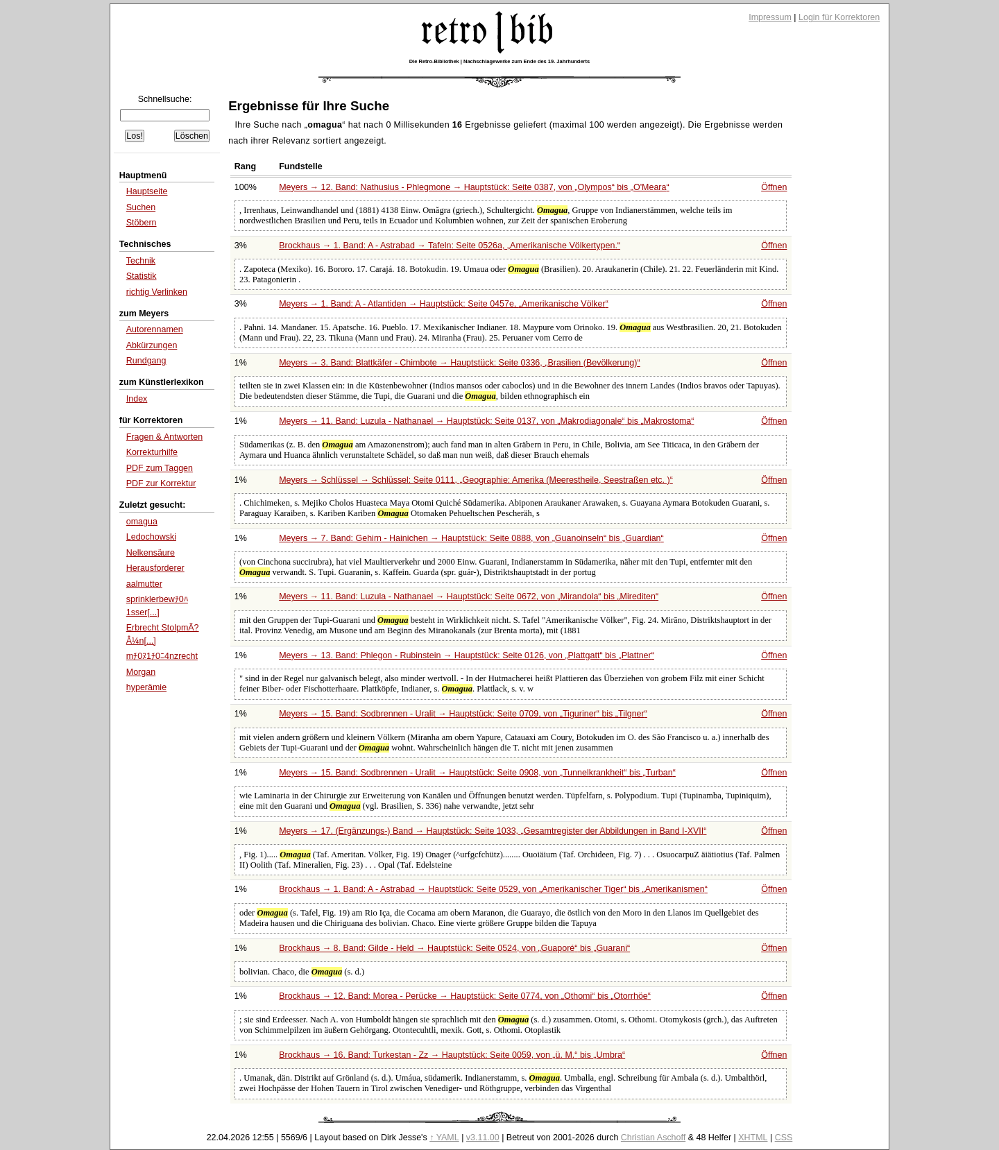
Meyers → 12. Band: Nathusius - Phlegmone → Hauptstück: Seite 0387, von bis (474, 187)
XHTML (752, 1137)
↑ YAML (444, 1137)
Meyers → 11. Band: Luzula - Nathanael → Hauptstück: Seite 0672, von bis (468, 596)
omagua (141, 521)
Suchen (140, 207)
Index (137, 399)
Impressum (770, 17)
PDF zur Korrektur (161, 483)
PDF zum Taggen (159, 468)
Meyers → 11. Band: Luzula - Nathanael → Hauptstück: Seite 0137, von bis (486, 421)
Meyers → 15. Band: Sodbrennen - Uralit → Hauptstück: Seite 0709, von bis (463, 714)
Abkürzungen (152, 345)
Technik (140, 261)
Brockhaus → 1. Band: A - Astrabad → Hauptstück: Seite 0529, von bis (493, 889)
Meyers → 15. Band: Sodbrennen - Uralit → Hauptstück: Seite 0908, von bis (477, 773)
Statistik (141, 276)
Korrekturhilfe (152, 452)
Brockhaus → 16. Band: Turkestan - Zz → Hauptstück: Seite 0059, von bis (452, 1055)
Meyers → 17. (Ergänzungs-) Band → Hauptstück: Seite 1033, (492, 831)
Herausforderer (155, 568)
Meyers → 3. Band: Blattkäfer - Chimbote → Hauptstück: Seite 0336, (459, 363)
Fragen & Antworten (164, 437)
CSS (784, 1137)
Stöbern (141, 223)
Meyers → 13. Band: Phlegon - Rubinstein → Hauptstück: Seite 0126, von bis (466, 655)
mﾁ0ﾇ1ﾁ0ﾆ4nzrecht (162, 656)
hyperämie (146, 687)
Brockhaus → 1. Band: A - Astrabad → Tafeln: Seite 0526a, (449, 245)
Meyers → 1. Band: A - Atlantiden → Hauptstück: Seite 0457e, (443, 304)
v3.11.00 (483, 1137)
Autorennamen (154, 329)
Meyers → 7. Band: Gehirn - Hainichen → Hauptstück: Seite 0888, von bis (471, 538)
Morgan (140, 672)
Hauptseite (147, 191)
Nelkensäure (150, 553)
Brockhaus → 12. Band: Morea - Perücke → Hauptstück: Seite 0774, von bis (465, 996)
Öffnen (774, 187)
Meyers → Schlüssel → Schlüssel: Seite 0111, (476, 480)
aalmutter (144, 584)
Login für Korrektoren (839, 17)
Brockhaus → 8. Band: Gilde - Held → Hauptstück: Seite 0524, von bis (454, 948)
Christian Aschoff (653, 1137)
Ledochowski (151, 537)
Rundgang (146, 361)
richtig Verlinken (156, 292)
